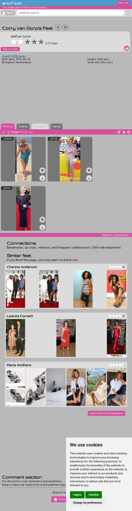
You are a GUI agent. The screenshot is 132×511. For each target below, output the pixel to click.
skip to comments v (116, 235)
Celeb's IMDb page (13, 56)
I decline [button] (93, 494)
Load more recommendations (106, 413)
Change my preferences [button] (87, 502)
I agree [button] (77, 494)
